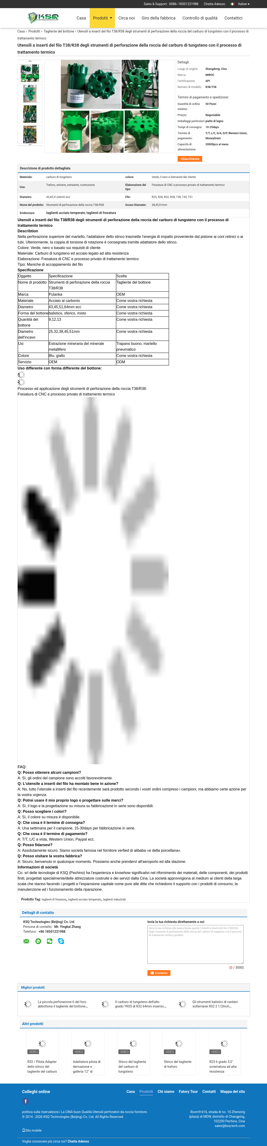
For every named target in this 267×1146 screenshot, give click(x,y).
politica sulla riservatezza (40, 1112)
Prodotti (100, 18)
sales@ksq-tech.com (230, 1126)
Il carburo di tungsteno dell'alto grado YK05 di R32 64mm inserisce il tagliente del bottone (140, 1006)
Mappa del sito (232, 1091)
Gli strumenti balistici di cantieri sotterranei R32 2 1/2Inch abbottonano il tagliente (215, 1006)
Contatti (209, 1091)
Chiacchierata (190, 159)
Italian (244, 4)
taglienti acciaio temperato (84, 899)
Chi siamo (166, 1091)
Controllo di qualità (200, 18)
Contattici (234, 18)
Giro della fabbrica (159, 18)
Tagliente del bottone (59, 31)
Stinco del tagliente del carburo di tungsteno (132, 1066)
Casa (81, 18)
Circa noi (126, 18)
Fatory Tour (188, 1091)
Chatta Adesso (214, 4)
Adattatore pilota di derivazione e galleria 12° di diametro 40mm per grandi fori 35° (87, 1071)
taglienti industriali (114, 899)
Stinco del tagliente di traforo (178, 1064)
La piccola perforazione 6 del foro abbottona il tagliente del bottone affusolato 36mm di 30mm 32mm (62, 1006)
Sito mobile (32, 1130)
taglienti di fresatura (54, 899)
